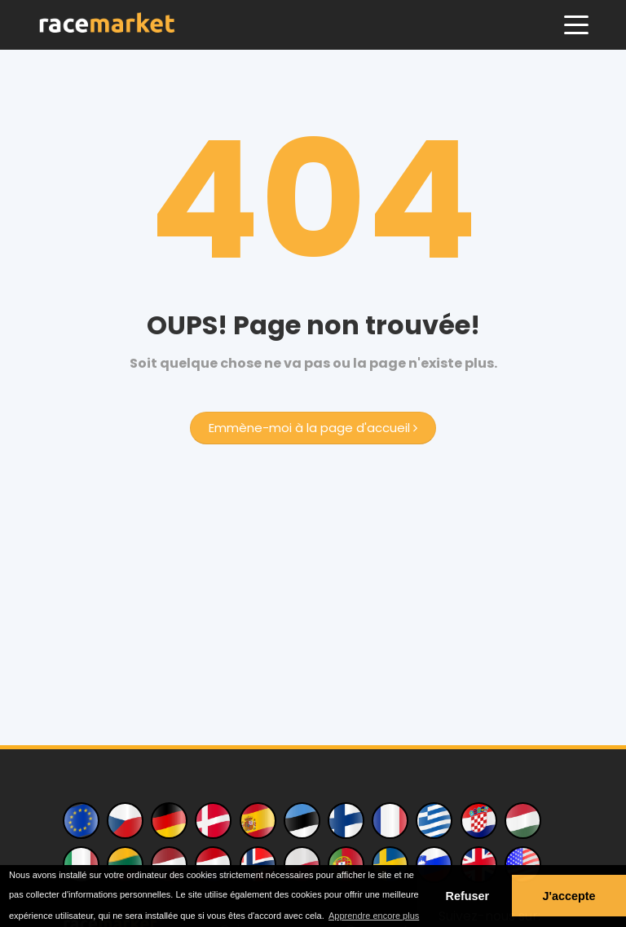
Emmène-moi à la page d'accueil (313, 427)
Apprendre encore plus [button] (373, 915)
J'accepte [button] (568, 896)
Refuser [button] (468, 896)
